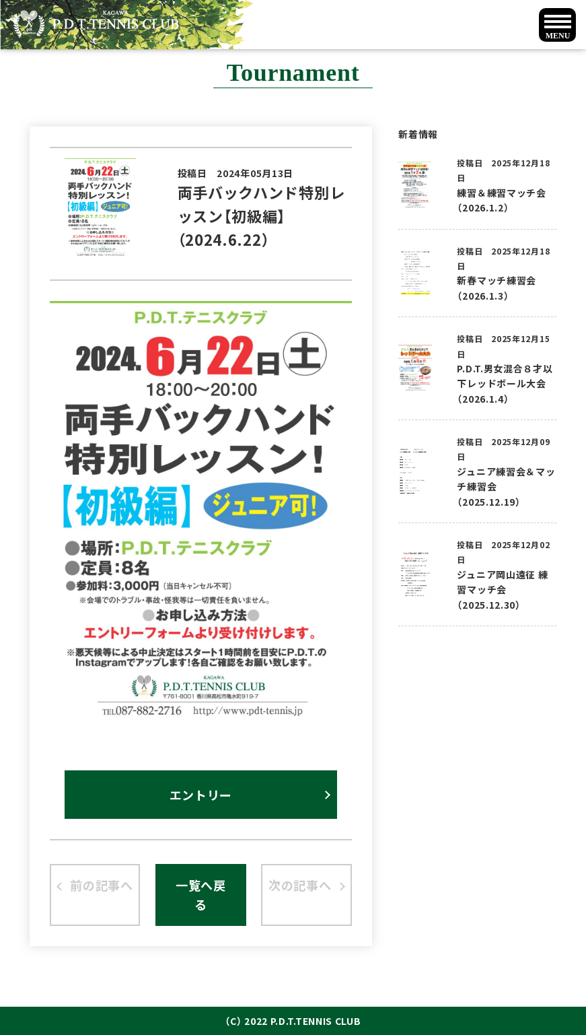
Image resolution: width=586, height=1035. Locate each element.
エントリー (201, 794)
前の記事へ (101, 885)
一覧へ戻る (201, 894)
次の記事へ (300, 885)
